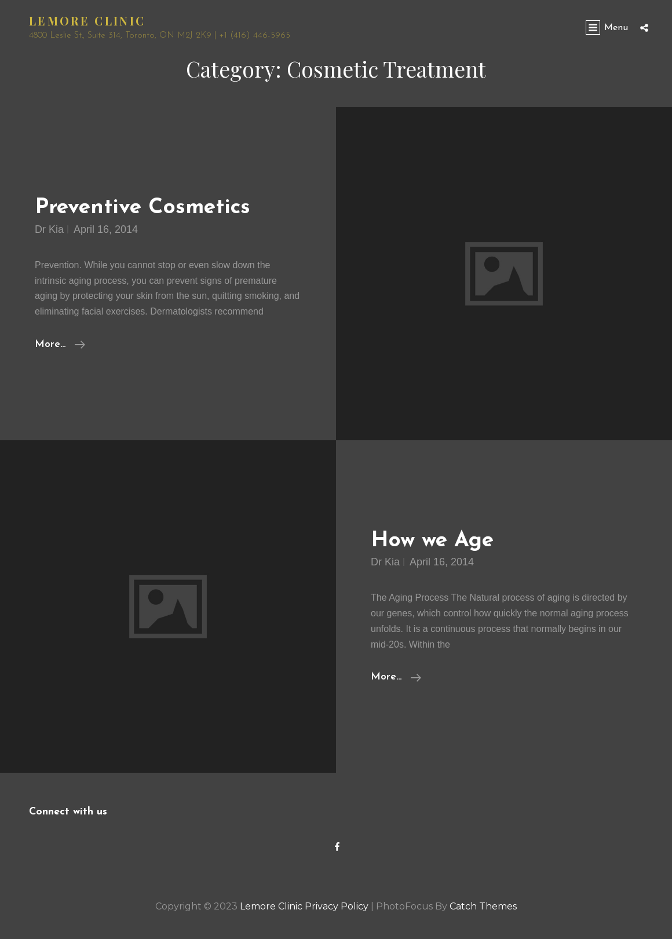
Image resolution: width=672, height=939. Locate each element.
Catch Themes (483, 906)
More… (60, 344)
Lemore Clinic (87, 20)
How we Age (432, 540)
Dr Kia (49, 229)
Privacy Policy (336, 906)
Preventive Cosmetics (142, 207)
